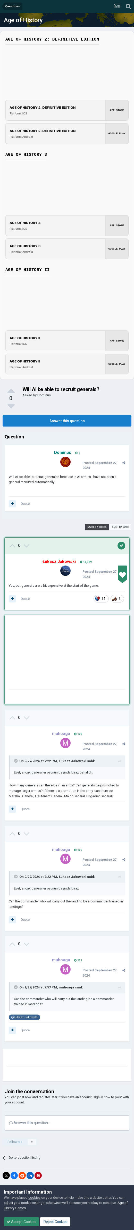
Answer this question (67, 421)
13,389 (85, 562)
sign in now (101, 1097)
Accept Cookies (21, 1222)
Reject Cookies (55, 1222)
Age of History (23, 20)
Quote (25, 504)
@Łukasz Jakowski (24, 1017)
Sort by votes (97, 526)
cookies (34, 1198)
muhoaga (66, 987)
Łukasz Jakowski (72, 761)
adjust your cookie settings (24, 1203)
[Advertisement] (69, 653)
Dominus (44, 395)
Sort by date (120, 526)
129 (78, 734)
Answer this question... (29, 1123)
